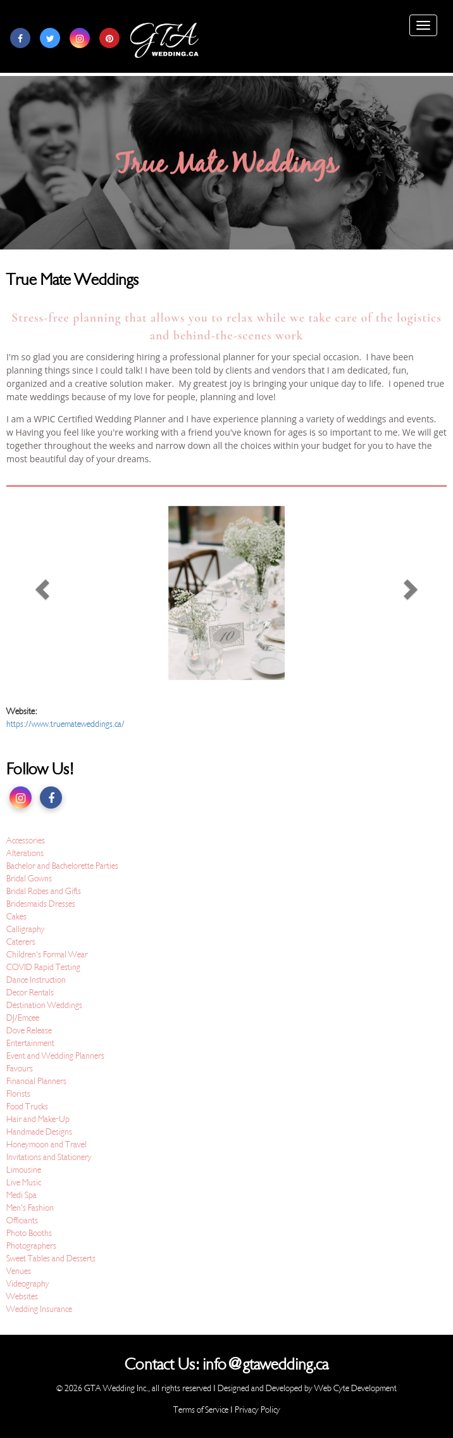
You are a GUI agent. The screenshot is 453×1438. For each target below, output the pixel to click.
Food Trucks (27, 1106)
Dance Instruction (36, 979)
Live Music (23, 1182)
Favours (19, 1068)
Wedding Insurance (39, 1309)
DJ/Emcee (22, 1017)
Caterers (20, 942)
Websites (22, 1296)
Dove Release (29, 1030)
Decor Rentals (30, 992)
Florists (18, 1093)
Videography (27, 1283)
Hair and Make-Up (38, 1119)
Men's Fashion (30, 1207)
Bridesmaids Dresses (40, 904)
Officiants (22, 1220)
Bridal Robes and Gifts (43, 891)
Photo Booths (29, 1233)
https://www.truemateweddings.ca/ (65, 724)
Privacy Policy (257, 1409)
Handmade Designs (39, 1131)
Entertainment (30, 1043)
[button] (39, 593)
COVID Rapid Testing (43, 967)
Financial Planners (36, 1081)
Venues (18, 1271)
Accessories (25, 840)
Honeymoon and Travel (46, 1144)
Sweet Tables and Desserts (51, 1258)
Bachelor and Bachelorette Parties (62, 866)
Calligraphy (25, 929)
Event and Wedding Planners (55, 1055)
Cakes (16, 916)
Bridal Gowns (29, 878)
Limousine (23, 1169)
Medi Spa (21, 1195)
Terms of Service (200, 1409)
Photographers (31, 1245)
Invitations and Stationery (49, 1157)
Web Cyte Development (355, 1388)
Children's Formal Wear (47, 954)
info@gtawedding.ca (265, 1364)
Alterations (25, 853)
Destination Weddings (44, 1005)
